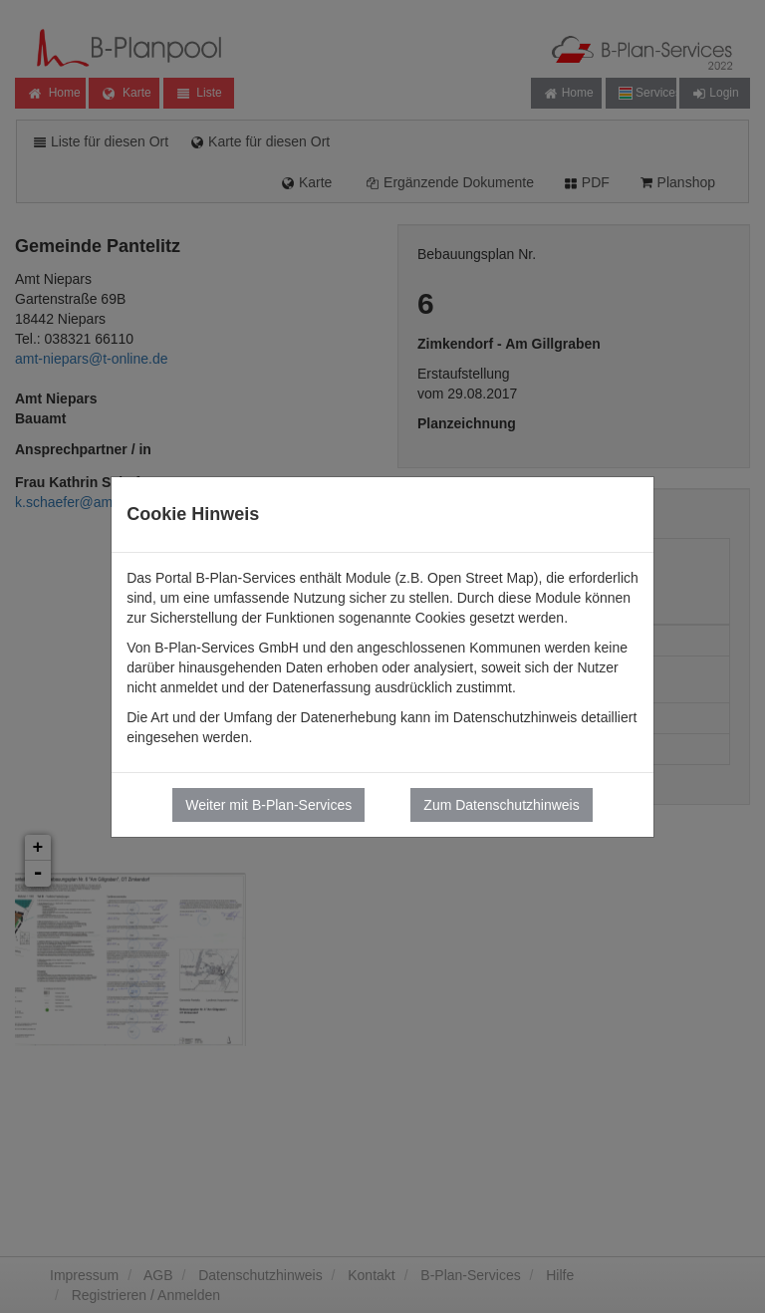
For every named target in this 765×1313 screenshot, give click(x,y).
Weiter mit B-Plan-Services (268, 805)
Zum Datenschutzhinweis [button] (501, 805)
